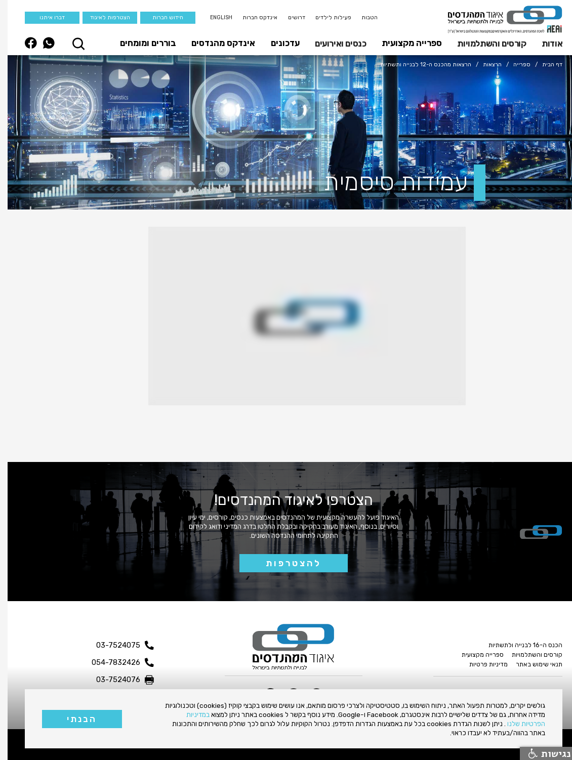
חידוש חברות (160, 17)
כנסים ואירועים (332, 43)
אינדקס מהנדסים (216, 43)
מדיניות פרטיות (481, 664)
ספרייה (514, 64)
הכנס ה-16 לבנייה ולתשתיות (518, 645)
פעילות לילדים (326, 17)
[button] (542, 42)
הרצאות (484, 64)
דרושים (289, 17)
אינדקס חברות (252, 17)
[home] (497, 19)
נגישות (542, 753)
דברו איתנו (44, 17)
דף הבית (545, 64)
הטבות (362, 17)
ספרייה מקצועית (404, 43)
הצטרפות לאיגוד (102, 17)
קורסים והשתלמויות (484, 43)
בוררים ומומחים (140, 43)
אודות (544, 43)
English (213, 17)
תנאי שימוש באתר (531, 664)
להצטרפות (286, 563)
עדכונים (277, 43)
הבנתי (74, 719)
